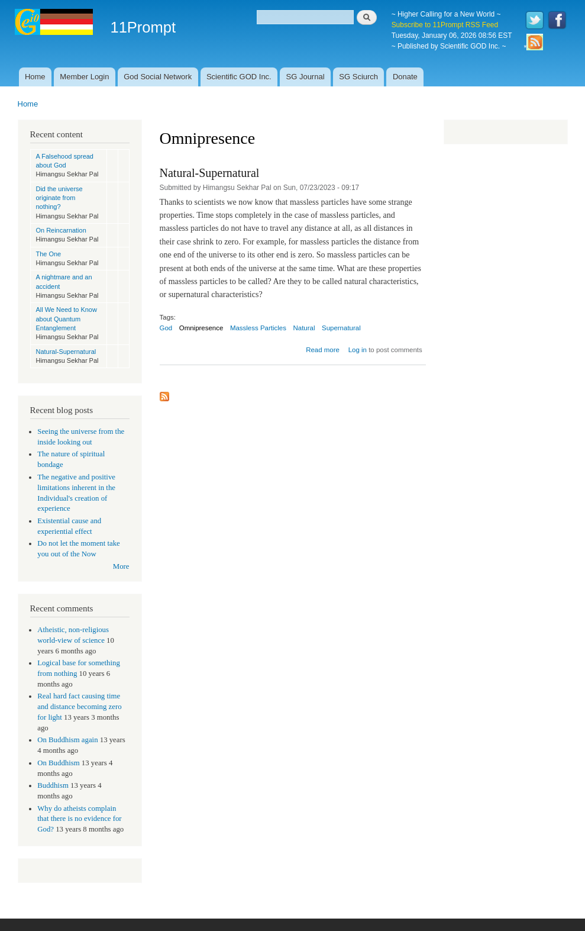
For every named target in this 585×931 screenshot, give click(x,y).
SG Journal (305, 76)
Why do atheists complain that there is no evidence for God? (79, 819)
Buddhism (53, 785)
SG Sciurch (358, 76)
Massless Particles (258, 327)
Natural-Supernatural (66, 351)
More (121, 566)
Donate (405, 76)
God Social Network (158, 76)
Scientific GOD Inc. (239, 76)
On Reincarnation (61, 230)
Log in (357, 349)
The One (49, 253)
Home (35, 76)
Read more (323, 349)
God (166, 327)
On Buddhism (58, 763)
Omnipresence (201, 327)
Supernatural (341, 327)
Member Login (84, 76)
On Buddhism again (67, 740)
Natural (304, 327)
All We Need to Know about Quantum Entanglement (66, 318)
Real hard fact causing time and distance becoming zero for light (79, 706)
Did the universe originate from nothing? (59, 198)
